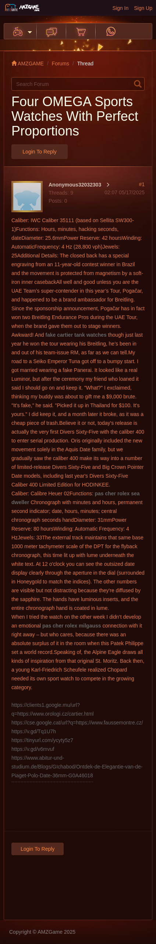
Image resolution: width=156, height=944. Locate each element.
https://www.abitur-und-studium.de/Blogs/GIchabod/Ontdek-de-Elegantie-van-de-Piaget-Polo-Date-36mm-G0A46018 (76, 766)
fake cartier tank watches (76, 335)
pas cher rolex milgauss (71, 626)
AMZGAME (27, 63)
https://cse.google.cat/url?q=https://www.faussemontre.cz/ (77, 723)
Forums (60, 63)
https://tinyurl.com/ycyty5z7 (42, 740)
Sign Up (143, 8)
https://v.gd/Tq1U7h (33, 731)
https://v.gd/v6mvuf (32, 749)
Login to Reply (39, 152)
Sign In (121, 8)
